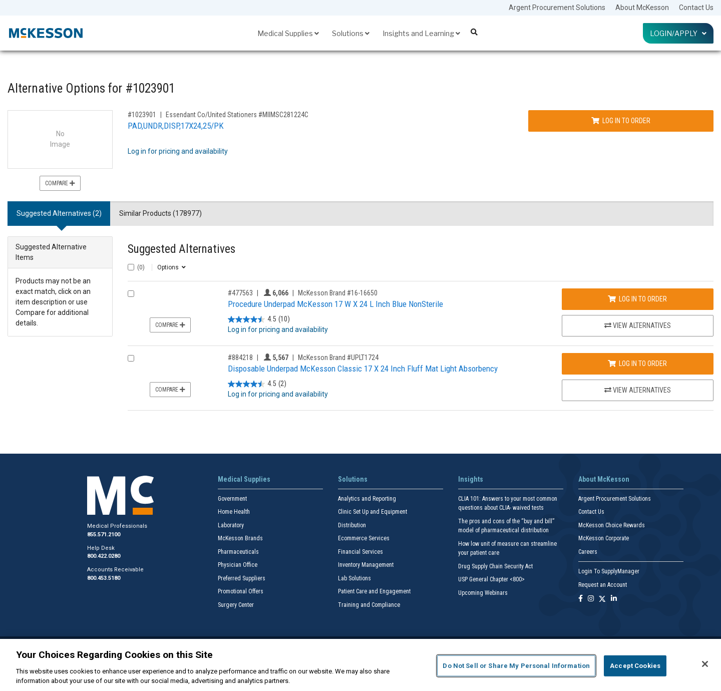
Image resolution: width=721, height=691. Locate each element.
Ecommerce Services (364, 538)
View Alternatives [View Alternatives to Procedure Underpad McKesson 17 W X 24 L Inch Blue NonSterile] (637, 325)
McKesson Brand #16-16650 (338, 293)
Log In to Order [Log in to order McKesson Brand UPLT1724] (637, 364)
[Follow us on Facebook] (580, 599)
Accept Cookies (635, 665)
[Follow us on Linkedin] (614, 599)
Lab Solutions (354, 578)
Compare (60, 183)
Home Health (234, 511)
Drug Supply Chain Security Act (495, 566)
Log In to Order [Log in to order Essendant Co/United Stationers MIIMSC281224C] (620, 121)
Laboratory (231, 525)
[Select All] (131, 267)
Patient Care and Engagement (374, 591)
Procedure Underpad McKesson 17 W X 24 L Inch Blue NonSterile (335, 304)
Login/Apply (678, 33)
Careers (587, 551)
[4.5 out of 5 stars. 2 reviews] (257, 384)
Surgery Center (236, 604)
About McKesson (642, 8)
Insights (470, 479)
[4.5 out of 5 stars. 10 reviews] (259, 319)
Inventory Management (366, 564)
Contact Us (696, 8)
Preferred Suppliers (241, 578)
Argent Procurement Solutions (557, 8)
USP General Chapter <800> (491, 579)
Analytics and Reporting (367, 498)
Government (232, 498)
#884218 (240, 358)
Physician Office (237, 564)
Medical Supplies (288, 33)
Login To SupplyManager (608, 571)
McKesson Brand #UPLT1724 (338, 358)
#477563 (240, 293)
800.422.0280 (103, 556)
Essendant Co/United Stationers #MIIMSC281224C (237, 115)
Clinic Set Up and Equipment (372, 511)
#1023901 (142, 115)
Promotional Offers (240, 591)
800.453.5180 (103, 578)
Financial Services (360, 551)
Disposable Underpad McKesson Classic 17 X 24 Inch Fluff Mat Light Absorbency (363, 369)
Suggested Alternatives (181, 249)
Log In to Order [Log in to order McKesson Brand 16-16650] (637, 299)
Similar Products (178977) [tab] (160, 213)
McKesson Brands (240, 538)
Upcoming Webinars (483, 592)
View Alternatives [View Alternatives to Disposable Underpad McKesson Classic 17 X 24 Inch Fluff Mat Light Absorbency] (637, 390)
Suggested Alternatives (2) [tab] (59, 213)
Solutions (351, 33)
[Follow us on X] (602, 599)
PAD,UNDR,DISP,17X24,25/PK (176, 126)
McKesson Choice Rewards (611, 525)
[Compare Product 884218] (131, 358)
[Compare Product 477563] (131, 293)
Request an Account (602, 584)
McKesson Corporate (603, 538)
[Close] (705, 664)
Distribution (352, 525)
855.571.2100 (103, 534)
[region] (360, 665)
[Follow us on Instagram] (591, 599)
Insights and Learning (421, 33)
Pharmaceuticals (238, 551)
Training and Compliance (369, 604)
